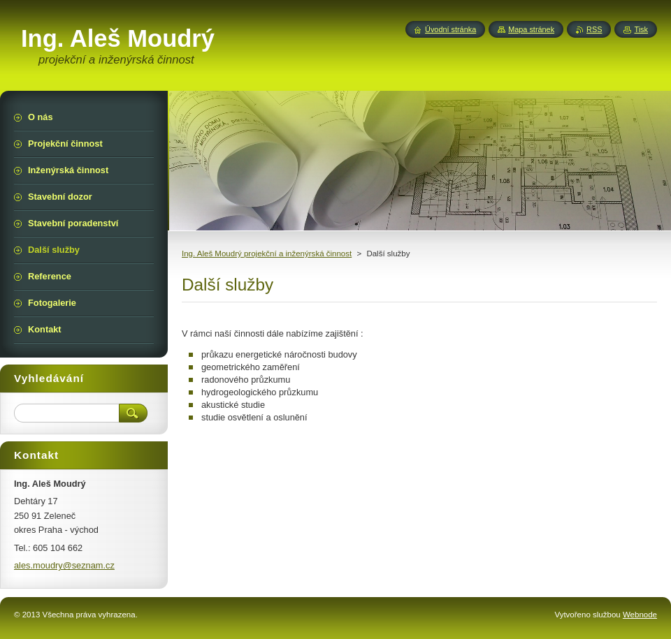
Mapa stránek (531, 29)
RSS (594, 29)
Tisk (641, 29)
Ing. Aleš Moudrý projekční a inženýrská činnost (267, 253)
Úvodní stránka (450, 29)
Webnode (640, 614)
